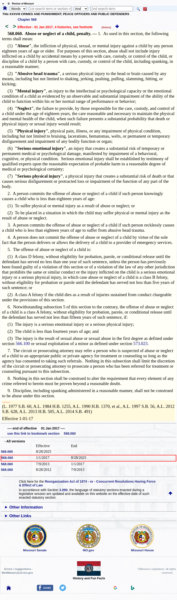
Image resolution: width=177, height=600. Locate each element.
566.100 (23, 343)
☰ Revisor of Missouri (19, 3)
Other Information (26, 507)
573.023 (140, 343)
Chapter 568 (27, 19)
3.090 (63, 490)
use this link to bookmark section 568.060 (41, 433)
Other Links (20, 516)
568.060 (7, 451)
